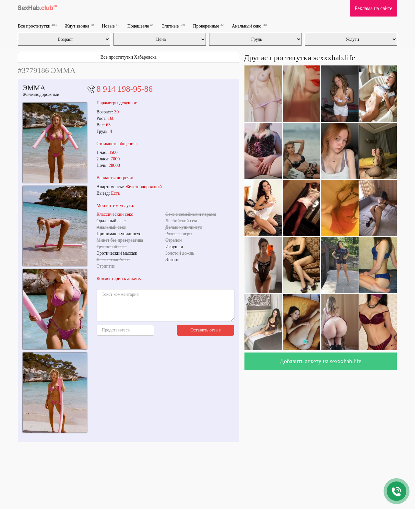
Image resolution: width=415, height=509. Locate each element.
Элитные (173, 26)
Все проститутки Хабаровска (129, 57)
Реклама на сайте (373, 8)
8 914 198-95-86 (125, 89)
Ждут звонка (79, 26)
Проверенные (208, 26)
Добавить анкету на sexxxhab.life (320, 361)
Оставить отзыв (205, 330)
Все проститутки (37, 26)
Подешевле (140, 26)
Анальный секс (249, 26)
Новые (110, 26)
